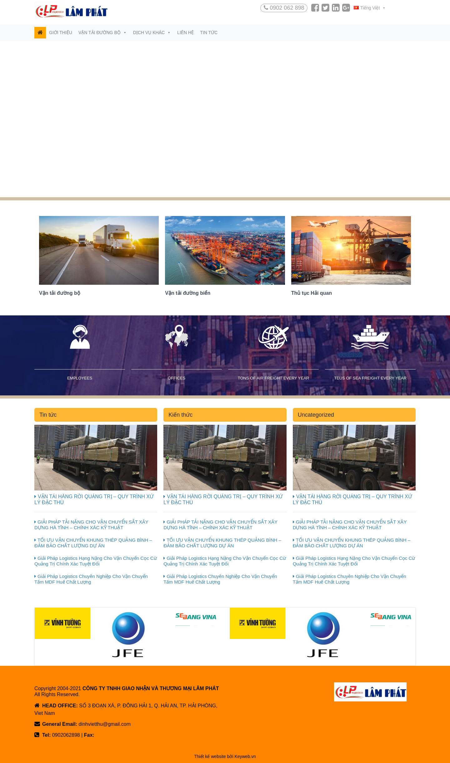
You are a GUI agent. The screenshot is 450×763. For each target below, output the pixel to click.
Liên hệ (185, 32)
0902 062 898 (284, 8)
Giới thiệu (60, 32)
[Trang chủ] (40, 32)
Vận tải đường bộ (102, 32)
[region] (225, 119)
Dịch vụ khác (152, 32)
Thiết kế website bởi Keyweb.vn (225, 756)
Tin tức (209, 32)
